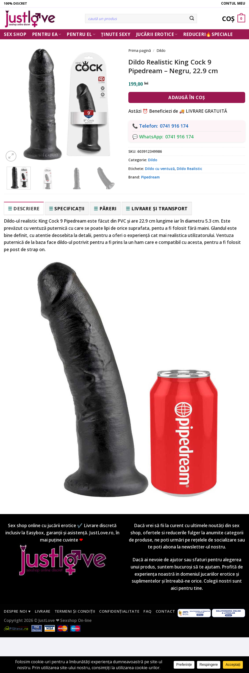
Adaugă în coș (186, 97)
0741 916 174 (174, 126)
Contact (165, 611)
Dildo (161, 50)
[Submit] (191, 18)
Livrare (43, 611)
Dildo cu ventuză (160, 168)
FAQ (147, 611)
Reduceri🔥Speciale (208, 34)
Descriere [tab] (26, 208)
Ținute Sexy (115, 34)
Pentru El (81, 34)
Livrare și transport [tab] (159, 208)
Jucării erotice (157, 34)
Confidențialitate (119, 611)
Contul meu (233, 3)
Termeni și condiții (75, 611)
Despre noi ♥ (17, 611)
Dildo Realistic (189, 168)
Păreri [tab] (108, 208)
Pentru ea (46, 34)
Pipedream (150, 177)
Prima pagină (139, 50)
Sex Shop (15, 34)
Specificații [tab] (69, 208)
